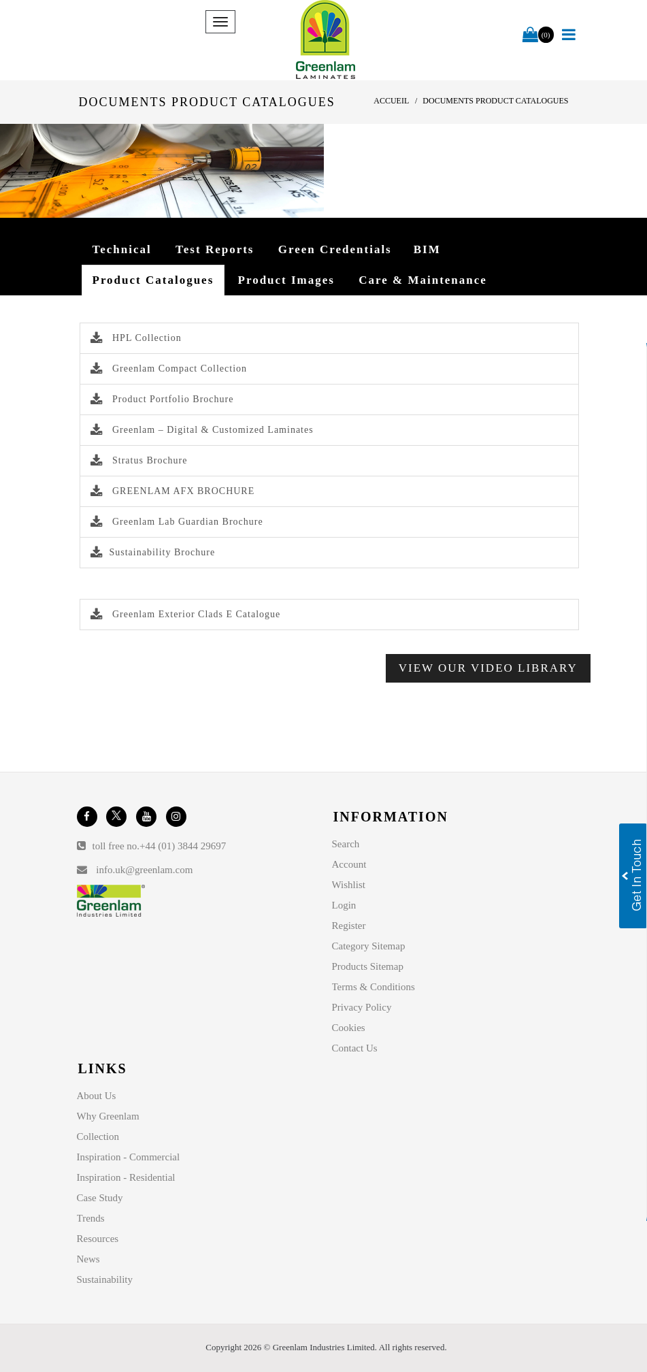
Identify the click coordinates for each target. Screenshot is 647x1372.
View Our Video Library (488, 668)
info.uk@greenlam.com (144, 869)
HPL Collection (136, 338)
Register (349, 925)
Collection (98, 1136)
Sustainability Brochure (153, 552)
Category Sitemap (368, 946)
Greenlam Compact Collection (169, 368)
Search (346, 843)
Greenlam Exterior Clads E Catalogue (185, 614)
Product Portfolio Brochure (162, 399)
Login (344, 905)
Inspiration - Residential (126, 1177)
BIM (427, 249)
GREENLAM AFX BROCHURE (172, 491)
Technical (122, 249)
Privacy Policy (362, 1007)
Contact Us (355, 1048)
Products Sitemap (367, 966)
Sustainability (105, 1279)
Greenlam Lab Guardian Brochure (176, 522)
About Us (96, 1095)
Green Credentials (335, 249)
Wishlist (348, 884)
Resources (98, 1238)
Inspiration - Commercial (128, 1157)
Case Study (100, 1197)
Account (349, 864)
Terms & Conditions (373, 986)
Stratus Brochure (139, 460)
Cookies (348, 1027)
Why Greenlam (108, 1116)
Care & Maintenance (423, 280)
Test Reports (215, 249)
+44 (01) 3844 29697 (182, 845)
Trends (91, 1218)
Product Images (286, 280)
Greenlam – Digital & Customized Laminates (202, 430)
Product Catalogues (153, 280)
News (88, 1259)
